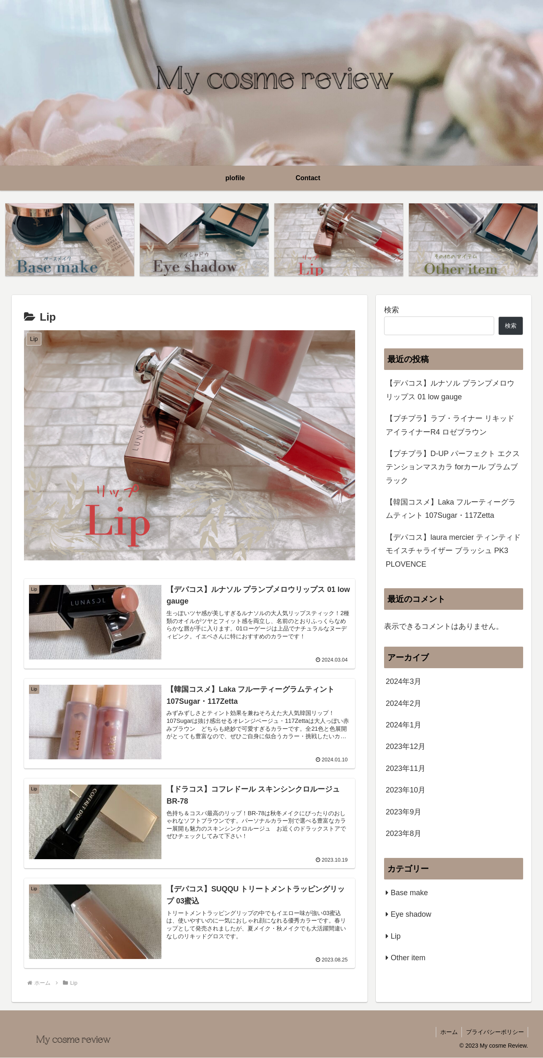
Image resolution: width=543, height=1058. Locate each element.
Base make (409, 893)
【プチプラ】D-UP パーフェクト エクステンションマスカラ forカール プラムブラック (453, 467)
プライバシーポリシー (495, 1032)
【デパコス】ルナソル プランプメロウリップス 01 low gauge (450, 390)
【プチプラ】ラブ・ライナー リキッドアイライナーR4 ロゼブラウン (450, 425)
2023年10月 (405, 790)
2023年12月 (405, 747)
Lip (396, 936)
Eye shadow (411, 914)
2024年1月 (403, 725)
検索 (391, 310)
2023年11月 (405, 768)
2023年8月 (403, 833)
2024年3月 (403, 682)
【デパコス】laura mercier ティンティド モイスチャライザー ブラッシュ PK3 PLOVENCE (453, 550)
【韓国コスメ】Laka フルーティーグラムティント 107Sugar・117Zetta (451, 508)
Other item (408, 958)
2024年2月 (403, 703)
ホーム (448, 1032)
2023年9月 (403, 812)
